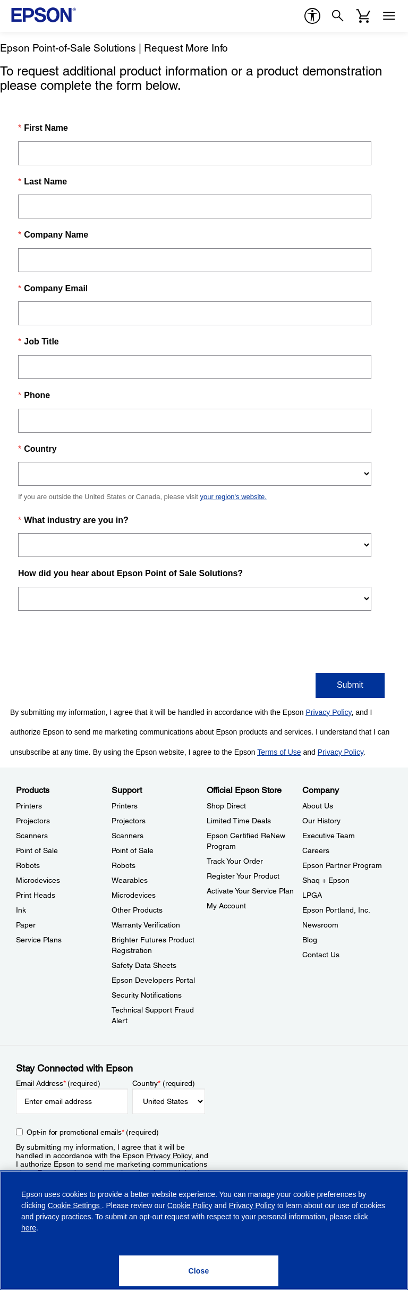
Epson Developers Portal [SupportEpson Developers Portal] (153, 980)
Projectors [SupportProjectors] (129, 820)
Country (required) (164, 1083)
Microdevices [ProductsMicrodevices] (38, 880)
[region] (204, 1230)
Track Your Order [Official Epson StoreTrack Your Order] (235, 861)
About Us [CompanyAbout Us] (317, 806)
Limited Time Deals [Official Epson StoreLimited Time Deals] (239, 820)
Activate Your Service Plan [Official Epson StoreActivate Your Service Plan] (250, 891)
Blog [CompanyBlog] (309, 939)
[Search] (337, 15)
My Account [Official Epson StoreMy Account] (226, 905)
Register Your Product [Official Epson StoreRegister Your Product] (243, 876)
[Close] (198, 1270)
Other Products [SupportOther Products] (137, 910)
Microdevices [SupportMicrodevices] (134, 895)
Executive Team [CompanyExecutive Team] (328, 835)
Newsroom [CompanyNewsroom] (320, 925)
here (28, 1228)
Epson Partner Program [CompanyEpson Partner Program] (342, 865)
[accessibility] (312, 15)
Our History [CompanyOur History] (321, 820)
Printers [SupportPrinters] (125, 806)
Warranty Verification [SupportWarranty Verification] (146, 925)
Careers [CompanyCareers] (315, 850)
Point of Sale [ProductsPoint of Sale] (37, 850)
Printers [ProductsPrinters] (29, 806)
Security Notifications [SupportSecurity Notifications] (147, 995)
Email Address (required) (58, 1083)
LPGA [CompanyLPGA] (312, 895)
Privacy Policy (168, 1155)
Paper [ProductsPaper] (26, 925)
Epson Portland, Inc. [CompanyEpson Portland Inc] (336, 910)
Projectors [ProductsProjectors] (33, 820)
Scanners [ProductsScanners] (32, 835)
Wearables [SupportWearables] (130, 880)
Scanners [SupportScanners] (127, 835)
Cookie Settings (75, 1205)
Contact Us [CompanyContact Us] (320, 954)
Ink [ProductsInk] (21, 910)
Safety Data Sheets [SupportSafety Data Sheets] (144, 965)
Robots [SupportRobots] (123, 865)
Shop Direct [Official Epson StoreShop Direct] (226, 806)
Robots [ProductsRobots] (28, 865)
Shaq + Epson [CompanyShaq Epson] (326, 880)
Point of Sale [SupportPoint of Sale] (133, 850)
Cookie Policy (189, 1205)
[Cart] (363, 15)
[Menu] (388, 15)
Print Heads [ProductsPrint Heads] (35, 895)
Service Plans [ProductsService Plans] (39, 939)
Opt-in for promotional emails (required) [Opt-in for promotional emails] (93, 1132)
